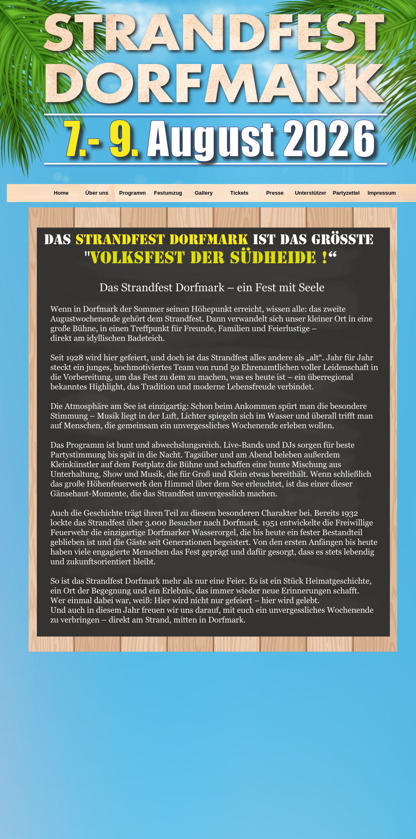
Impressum (382, 193)
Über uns (96, 193)
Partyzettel (346, 193)
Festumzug (168, 193)
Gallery (203, 193)
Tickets (239, 193)
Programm (132, 193)
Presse (275, 193)
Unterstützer (310, 193)
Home (61, 193)
